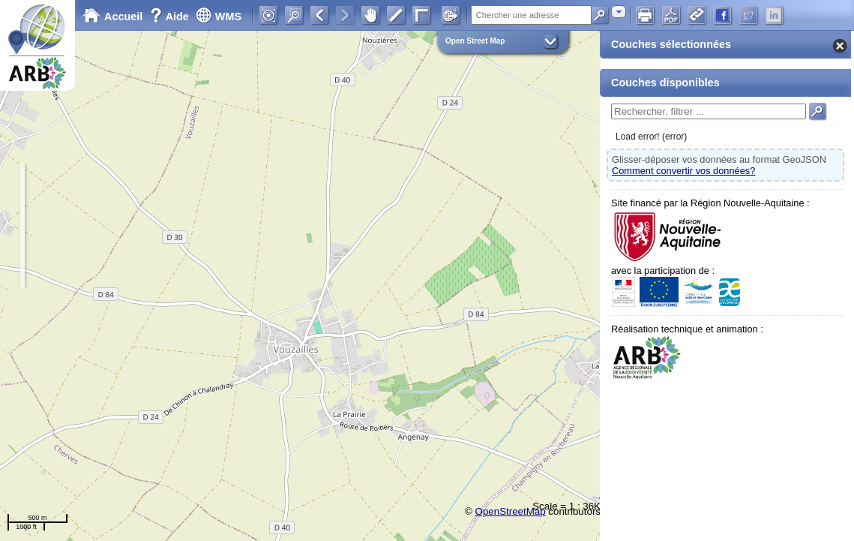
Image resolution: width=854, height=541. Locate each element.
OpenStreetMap (510, 511)
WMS (218, 17)
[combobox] (618, 11)
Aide (171, 17)
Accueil (112, 17)
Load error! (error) (651, 136)
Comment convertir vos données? (683, 170)
